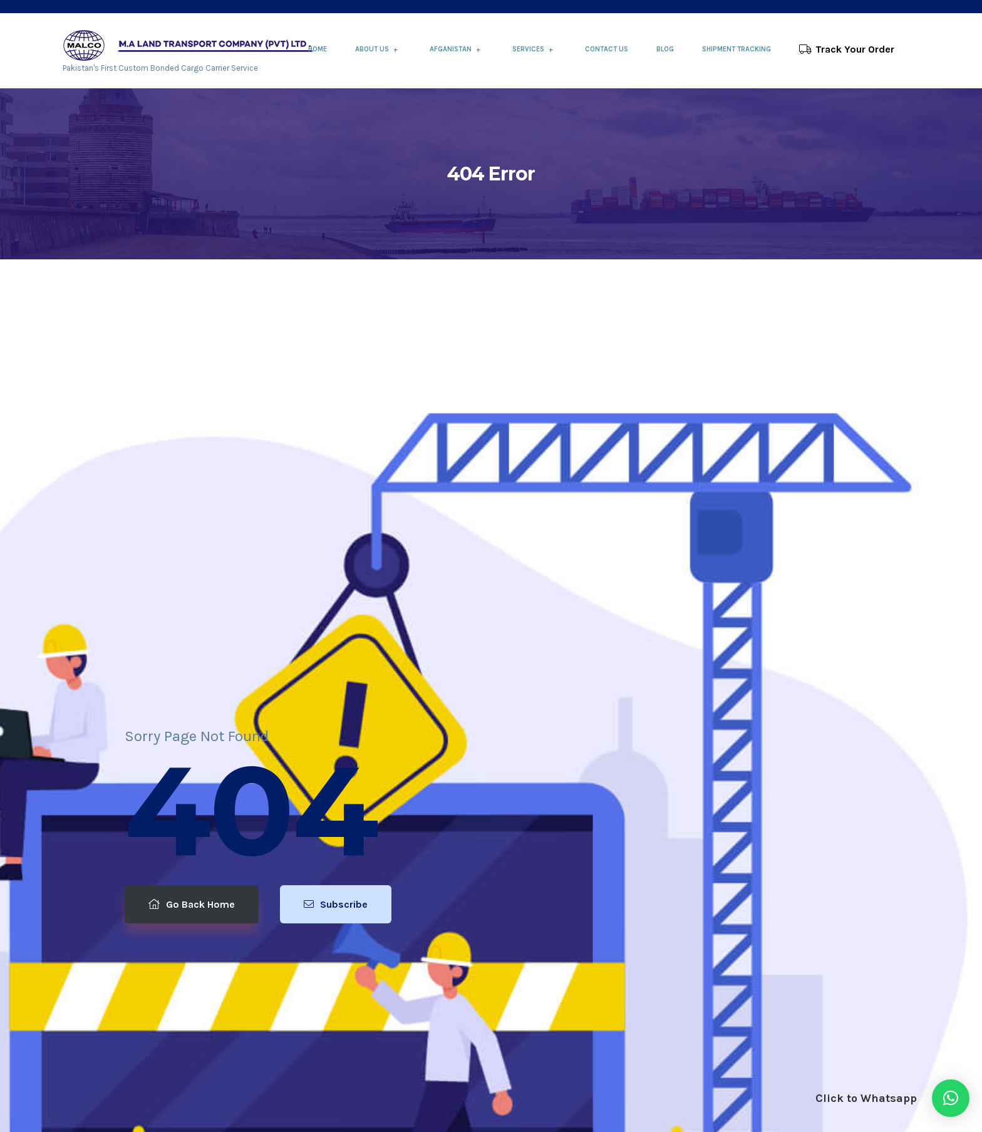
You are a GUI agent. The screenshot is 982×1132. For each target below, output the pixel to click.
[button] (950, 1098)
